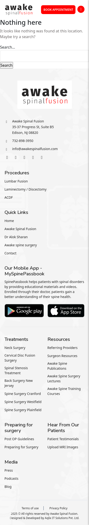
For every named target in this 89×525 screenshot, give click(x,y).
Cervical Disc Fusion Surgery (20, 358)
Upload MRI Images (62, 447)
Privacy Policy (58, 508)
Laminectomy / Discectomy (26, 189)
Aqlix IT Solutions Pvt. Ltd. (62, 518)
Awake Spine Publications (57, 366)
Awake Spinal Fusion (20, 229)
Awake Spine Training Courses (64, 391)
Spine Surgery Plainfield (23, 410)
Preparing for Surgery (21, 447)
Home (9, 220)
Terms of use (30, 508)
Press (9, 470)
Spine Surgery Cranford (23, 393)
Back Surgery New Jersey (19, 383)
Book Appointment (58, 10)
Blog (8, 486)
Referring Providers (62, 347)
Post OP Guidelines (19, 439)
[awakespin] (19, 8)
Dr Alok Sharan (16, 237)
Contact (11, 253)
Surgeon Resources (62, 355)
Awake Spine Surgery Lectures (63, 378)
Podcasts (12, 478)
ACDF (9, 197)
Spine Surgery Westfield (23, 401)
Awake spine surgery (21, 245)
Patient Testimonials (63, 439)
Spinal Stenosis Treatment (16, 370)
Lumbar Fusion (16, 181)
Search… (7, 47)
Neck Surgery (15, 347)
